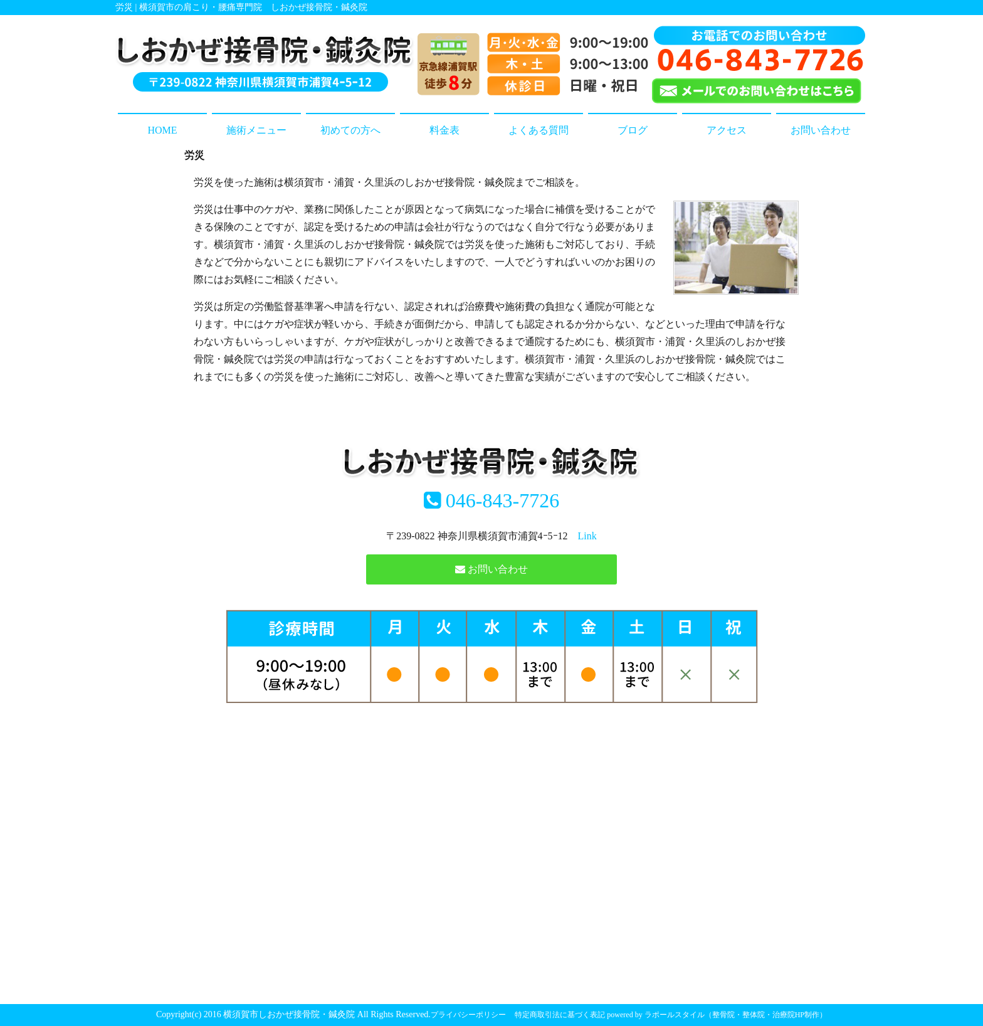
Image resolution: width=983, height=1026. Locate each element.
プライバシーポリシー (468, 1014)
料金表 (444, 130)
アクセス (727, 130)
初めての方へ (350, 130)
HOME (162, 130)
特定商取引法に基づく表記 (560, 1014)
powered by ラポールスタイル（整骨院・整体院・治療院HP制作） (717, 1014)
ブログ (633, 130)
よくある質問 (538, 130)
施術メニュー (256, 130)
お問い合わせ (821, 130)
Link (587, 536)
